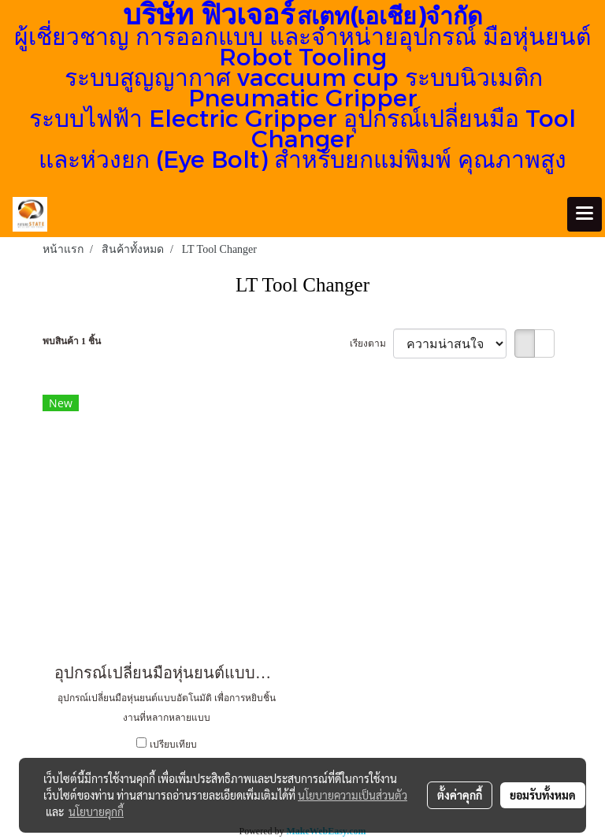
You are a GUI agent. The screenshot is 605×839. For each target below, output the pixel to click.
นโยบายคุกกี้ (96, 811)
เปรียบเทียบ (173, 744)
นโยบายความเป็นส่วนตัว (352, 795)
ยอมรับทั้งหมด (543, 795)
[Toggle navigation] (584, 214)
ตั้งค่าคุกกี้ (459, 795)
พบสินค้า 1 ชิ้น (72, 341)
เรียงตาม (371, 343)
